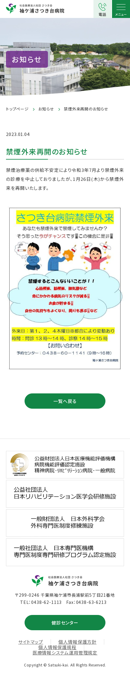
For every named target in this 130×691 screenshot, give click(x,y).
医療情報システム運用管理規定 (65, 652)
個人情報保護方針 (77, 642)
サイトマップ (30, 642)
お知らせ (46, 109)
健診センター (65, 622)
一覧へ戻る (65, 401)
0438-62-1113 (46, 602)
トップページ (17, 109)
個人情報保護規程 (57, 647)
